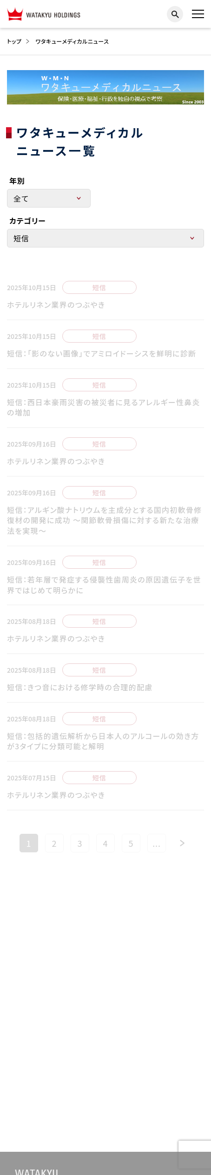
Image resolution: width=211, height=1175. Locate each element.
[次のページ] (182, 850)
